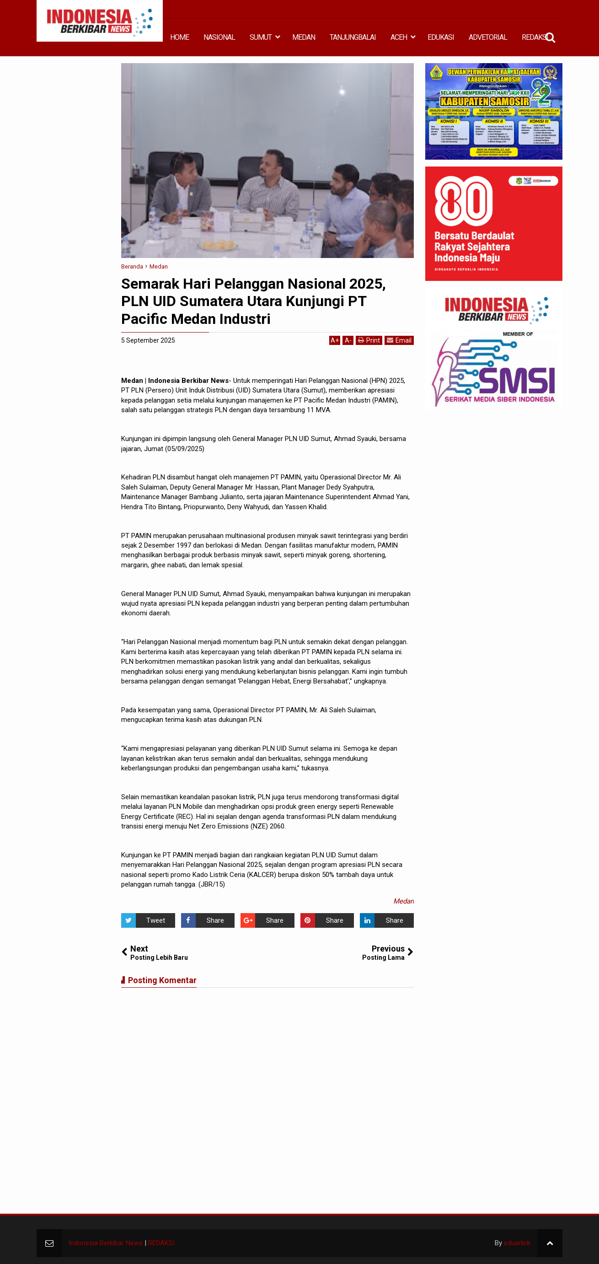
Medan (403, 901)
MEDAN (303, 37)
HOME (179, 37)
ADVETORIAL (488, 37)
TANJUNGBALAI (353, 37)
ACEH (398, 37)
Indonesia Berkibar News (106, 1243)
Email (399, 340)
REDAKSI (535, 37)
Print (369, 340)
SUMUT (261, 37)
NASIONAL (219, 37)
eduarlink (517, 1243)
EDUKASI (441, 37)
